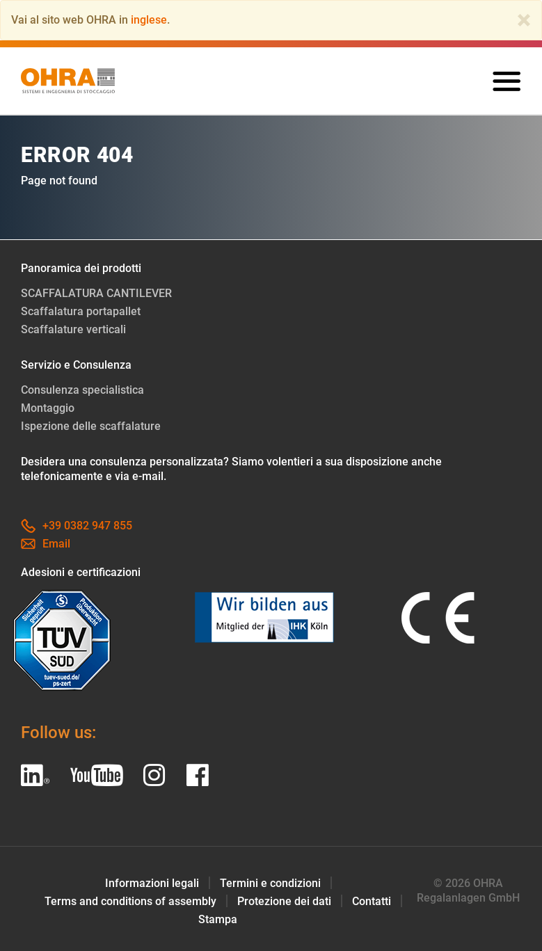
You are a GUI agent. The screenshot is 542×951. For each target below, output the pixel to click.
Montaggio (47, 408)
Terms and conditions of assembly (130, 901)
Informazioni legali (152, 883)
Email (45, 543)
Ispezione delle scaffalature (91, 426)
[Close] (524, 20)
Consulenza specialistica (82, 390)
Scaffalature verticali (73, 329)
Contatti (371, 901)
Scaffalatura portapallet (81, 311)
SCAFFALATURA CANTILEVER (96, 293)
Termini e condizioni (270, 883)
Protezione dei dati (284, 901)
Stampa (217, 919)
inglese (149, 19)
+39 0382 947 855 (76, 525)
